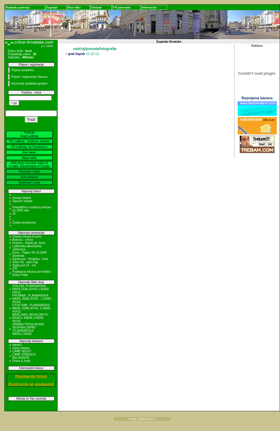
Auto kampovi (29, 177)
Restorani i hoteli (29, 171)
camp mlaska (21, 348)
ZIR (14, 268)
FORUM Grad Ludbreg (29, 134)
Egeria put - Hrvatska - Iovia (30, 259)
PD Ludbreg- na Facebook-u (29, 146)
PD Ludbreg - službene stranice (29, 141)
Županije (51, 7)
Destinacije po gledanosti (31, 384)
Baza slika (74, 7)
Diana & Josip (21, 360)
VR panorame (121, 7)
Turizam (96, 7)
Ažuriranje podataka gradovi (29, 83)
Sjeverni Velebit (22, 201)
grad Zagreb (76, 53)
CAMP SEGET (21, 351)
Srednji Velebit (21, 198)
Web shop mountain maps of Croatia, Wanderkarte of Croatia (29, 164)
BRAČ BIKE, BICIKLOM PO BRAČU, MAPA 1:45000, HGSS (30, 318)
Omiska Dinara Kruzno (27, 236)
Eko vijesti (29, 152)
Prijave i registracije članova (29, 76)
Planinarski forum (31, 376)
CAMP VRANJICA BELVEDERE (24, 356)
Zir (14, 213)
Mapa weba (29, 157)
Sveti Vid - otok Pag (25, 262)
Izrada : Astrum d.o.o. (142, 419)
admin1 (17, 344)
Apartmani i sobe (29, 182)
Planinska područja (18, 7)
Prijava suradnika (22, 70)
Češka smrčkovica (24, 222)
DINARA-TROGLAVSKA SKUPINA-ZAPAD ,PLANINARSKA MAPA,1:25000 (28, 329)
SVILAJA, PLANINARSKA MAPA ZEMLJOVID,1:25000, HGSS (31, 289)
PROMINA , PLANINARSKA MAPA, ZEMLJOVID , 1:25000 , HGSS (32, 299)
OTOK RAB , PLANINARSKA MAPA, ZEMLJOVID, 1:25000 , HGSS (32, 308)
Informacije (149, 7)
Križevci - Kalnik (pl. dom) (28, 243)
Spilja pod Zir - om (24, 265)
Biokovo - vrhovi (22, 239)
